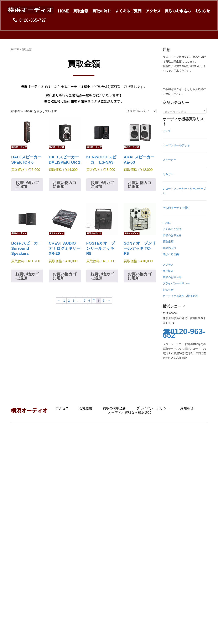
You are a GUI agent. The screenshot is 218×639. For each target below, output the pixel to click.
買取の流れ (101, 11)
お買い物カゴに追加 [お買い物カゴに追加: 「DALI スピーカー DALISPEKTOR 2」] (64, 184)
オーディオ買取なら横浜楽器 (180, 295)
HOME (63, 11)
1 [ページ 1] (64, 300)
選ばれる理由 (171, 254)
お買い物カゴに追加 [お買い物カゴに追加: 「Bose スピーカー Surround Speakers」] (27, 276)
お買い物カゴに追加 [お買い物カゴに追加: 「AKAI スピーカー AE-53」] (139, 184)
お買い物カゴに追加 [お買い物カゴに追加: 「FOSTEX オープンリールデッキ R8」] (102, 276)
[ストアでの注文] (141, 111)
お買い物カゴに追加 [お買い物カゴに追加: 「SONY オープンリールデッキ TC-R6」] (139, 276)
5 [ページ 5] (84, 300)
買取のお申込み (178, 11)
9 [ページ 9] (103, 300)
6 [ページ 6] (89, 300)
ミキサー (168, 174)
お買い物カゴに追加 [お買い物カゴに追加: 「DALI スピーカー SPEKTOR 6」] (27, 184)
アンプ (167, 131)
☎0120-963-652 (184, 333)
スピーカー (169, 159)
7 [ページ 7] (94, 300)
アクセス (153, 11)
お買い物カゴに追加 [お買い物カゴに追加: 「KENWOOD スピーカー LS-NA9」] (102, 184)
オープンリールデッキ (176, 145)
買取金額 (80, 11)
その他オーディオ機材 (176, 207)
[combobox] (185, 110)
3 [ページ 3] (73, 300)
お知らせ (202, 11)
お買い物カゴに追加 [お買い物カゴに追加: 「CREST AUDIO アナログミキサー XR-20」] (64, 276)
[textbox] (185, 112)
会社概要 (168, 270)
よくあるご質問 (128, 11)
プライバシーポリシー (176, 283)
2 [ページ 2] (69, 300)
